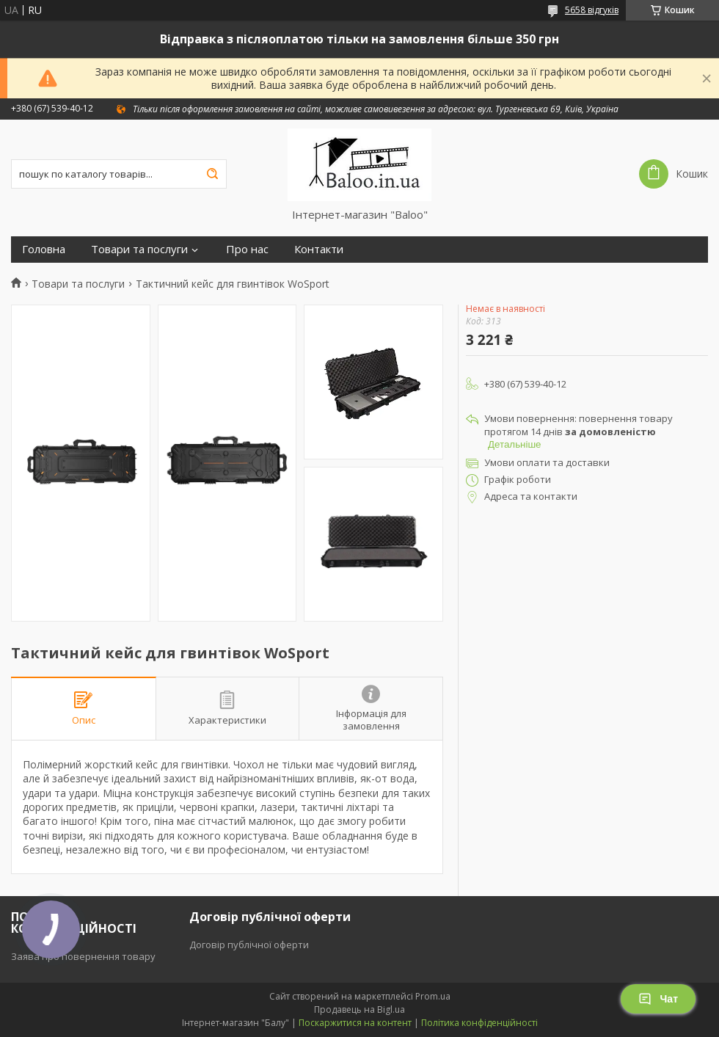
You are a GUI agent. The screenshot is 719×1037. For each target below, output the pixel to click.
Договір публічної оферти (249, 944)
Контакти (318, 249)
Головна (43, 249)
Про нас (247, 249)
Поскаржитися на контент (355, 1022)
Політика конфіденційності (479, 1022)
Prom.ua (432, 996)
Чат (658, 998)
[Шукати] (212, 174)
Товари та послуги (139, 249)
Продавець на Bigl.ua (359, 1009)
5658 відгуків (591, 10)
